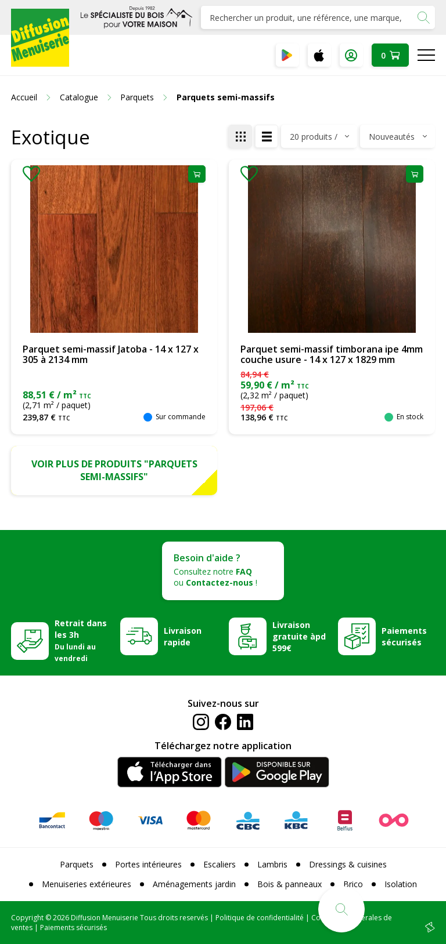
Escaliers (219, 864)
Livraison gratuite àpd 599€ (299, 636)
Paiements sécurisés (404, 636)
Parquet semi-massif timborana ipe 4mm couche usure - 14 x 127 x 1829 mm (331, 354)
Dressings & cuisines (348, 864)
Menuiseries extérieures (86, 883)
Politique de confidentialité (259, 918)
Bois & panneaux (289, 883)
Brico (353, 883)
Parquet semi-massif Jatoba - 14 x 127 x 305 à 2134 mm (111, 354)
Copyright (27, 918)
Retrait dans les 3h (81, 640)
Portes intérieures (148, 864)
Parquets (76, 864)
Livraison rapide (183, 636)
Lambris (272, 864)
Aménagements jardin (194, 883)
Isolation (400, 883)
